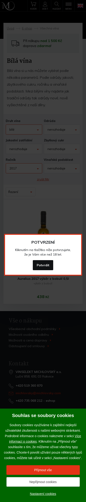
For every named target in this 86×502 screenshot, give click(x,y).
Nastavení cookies (43, 494)
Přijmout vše (43, 470)
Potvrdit (43, 265)
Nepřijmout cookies (43, 482)
